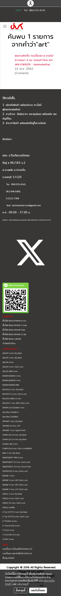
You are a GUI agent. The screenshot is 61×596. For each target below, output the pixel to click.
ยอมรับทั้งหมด (38, 590)
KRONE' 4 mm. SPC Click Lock (15, 480)
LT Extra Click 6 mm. (11, 525)
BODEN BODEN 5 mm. (11, 380)
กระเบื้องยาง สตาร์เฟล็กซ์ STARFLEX (17, 553)
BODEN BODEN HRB (10, 385)
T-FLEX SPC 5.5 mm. (11, 534)
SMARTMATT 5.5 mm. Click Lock (16, 462)
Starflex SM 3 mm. (10, 444)
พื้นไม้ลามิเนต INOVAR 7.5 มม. (14, 325)
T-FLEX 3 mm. (8, 530)
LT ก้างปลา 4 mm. (9, 521)
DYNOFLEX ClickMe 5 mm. (13, 407)
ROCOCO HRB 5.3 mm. (11, 398)
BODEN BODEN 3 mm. (11, 375)
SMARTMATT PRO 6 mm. (12, 457)
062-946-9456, (11, 191)
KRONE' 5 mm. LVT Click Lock (15, 489)
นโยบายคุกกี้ (23, 584)
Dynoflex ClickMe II (10, 412)
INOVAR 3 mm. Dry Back (12, 421)
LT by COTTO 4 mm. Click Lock (15, 516)
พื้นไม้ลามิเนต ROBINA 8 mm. (14, 320)
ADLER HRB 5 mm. (10, 371)
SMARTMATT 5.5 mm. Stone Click (16, 466)
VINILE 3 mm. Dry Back (12, 493)
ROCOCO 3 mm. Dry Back (12, 389)
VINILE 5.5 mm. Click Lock (13, 503)
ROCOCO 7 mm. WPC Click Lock (15, 403)
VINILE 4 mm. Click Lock (13, 498)
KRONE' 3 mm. (8, 475)
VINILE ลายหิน (8, 507)
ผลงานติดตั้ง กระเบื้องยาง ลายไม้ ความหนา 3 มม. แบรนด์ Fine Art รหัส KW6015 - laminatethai (34, 60)
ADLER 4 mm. (8, 362)
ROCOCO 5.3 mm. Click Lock (14, 394)
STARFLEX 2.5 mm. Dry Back (14, 439)
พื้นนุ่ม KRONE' (8, 558)
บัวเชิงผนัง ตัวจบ (9, 343)
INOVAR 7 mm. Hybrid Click (14, 430)
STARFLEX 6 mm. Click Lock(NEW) (17, 448)
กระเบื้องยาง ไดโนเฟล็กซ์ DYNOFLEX (17, 549)
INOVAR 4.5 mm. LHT (11, 425)
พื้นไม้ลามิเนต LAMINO (11, 338)
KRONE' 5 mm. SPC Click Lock (15, 484)
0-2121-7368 (12, 198)
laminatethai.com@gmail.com (26, 205)
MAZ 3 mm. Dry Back (11, 453)
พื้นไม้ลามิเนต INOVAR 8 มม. (13, 329)
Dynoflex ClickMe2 (10, 416)
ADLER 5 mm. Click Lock (12, 366)
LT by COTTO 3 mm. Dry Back (14, 512)
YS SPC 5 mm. (8, 539)
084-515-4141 (18, 184)
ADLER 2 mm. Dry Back (12, 353)
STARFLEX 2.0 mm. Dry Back (14, 434)
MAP (18, 10)
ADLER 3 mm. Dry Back (12, 357)
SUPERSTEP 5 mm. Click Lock (15, 471)
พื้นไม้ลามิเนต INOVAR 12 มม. (14, 334)
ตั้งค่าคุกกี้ (20, 590)
